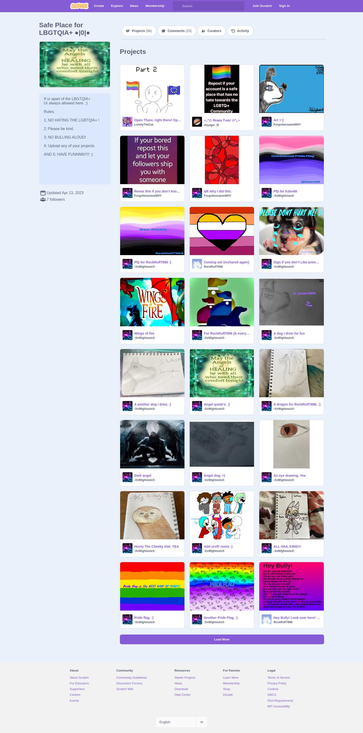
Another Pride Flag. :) (221, 618)
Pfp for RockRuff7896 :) (152, 262)
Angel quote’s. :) (217, 404)
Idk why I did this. (218, 191)
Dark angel (142, 475)
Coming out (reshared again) (226, 262)
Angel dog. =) (214, 475)
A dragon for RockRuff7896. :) (297, 404)
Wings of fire (144, 333)
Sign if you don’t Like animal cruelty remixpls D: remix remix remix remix (297, 262)
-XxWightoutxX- (284, 195)
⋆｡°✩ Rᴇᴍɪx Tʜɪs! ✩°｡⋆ (222, 120)
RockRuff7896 (213, 266)
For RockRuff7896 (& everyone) (227, 333)
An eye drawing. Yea (289, 475)
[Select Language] (182, 722)
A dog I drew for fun (289, 333)
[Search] (177, 6)
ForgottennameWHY (287, 124)
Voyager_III (211, 125)
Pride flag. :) (144, 618)
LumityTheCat (143, 124)
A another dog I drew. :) (152, 404)
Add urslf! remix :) (218, 546)
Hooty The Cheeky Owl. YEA (156, 546)
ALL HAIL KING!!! (287, 546)
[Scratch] (79, 6)
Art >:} (278, 120)
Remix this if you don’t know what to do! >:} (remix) (158, 191)
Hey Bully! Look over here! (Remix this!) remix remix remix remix (297, 618)
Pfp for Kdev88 (285, 191)
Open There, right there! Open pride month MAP (158, 120)
